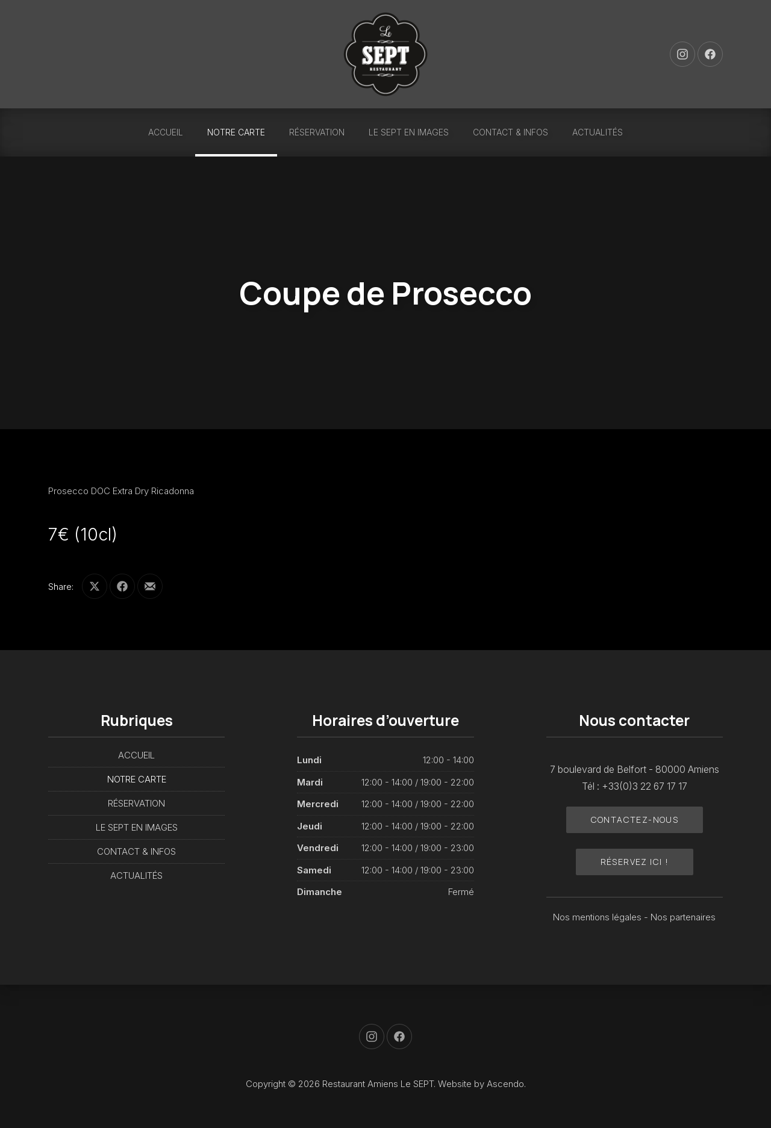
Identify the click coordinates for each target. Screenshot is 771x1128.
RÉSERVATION (317, 132)
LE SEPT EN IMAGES (409, 132)
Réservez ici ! (635, 861)
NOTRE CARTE (236, 132)
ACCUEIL (165, 132)
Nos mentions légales (598, 917)
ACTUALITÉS (597, 132)
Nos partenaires (683, 917)
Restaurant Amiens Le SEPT (378, 1083)
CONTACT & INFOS (510, 132)
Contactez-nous (635, 819)
